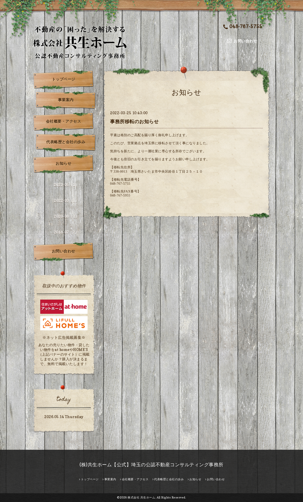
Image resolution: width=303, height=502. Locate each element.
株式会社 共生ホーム (141, 497)
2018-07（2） (66, 232)
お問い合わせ (63, 251)
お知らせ (63, 163)
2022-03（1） (66, 200)
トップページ (63, 79)
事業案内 (66, 99)
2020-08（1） (66, 216)
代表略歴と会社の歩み (65, 142)
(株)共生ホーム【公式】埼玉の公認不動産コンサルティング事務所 (151, 464)
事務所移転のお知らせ (134, 121)
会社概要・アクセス (63, 121)
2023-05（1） (66, 184)
